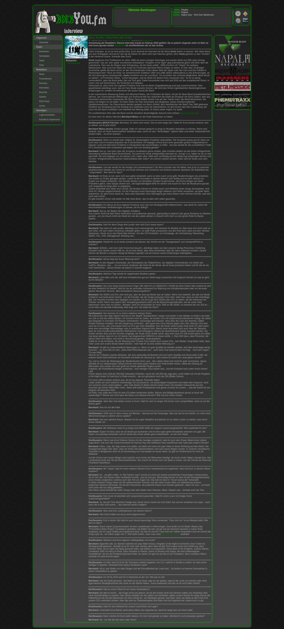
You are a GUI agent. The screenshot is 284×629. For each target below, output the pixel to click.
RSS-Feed (44, 101)
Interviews (44, 87)
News (42, 74)
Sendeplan (44, 56)
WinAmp (245, 14)
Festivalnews (45, 78)
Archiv (42, 106)
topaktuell (120, 45)
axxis (118, 41)
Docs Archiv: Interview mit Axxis (110, 37)
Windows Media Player (238, 21)
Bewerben (44, 51)
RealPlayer (245, 21)
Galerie (42, 97)
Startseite (43, 42)
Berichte (43, 92)
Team (41, 60)
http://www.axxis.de (189, 113)
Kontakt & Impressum (49, 119)
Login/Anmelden (47, 115)
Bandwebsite (74, 63)
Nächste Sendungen (142, 9)
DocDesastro (148, 41)
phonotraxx (125, 41)
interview (112, 41)
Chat (41, 65)
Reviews (43, 83)
